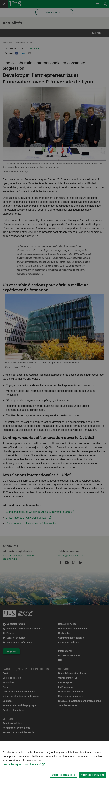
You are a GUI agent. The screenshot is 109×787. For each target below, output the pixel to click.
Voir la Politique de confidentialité (22, 782)
